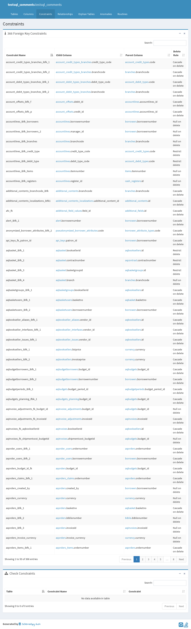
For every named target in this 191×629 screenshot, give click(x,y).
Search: (165, 43)
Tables (16, 14)
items (128, 171)
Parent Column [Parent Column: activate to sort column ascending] (134, 55)
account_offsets (64, 101)
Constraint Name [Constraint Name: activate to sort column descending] (16, 55)
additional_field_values (69, 210)
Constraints (45, 14)
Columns (29, 14)
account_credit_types (137, 62)
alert (58, 220)
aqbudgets (131, 369)
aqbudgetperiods (134, 389)
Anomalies (106, 14)
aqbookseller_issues (67, 339)
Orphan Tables (86, 14)
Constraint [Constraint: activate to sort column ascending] (135, 591)
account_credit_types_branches (73, 62)
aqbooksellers (133, 250)
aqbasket (61, 250)
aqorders (130, 448)
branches (130, 72)
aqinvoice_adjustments (69, 409)
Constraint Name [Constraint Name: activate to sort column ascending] (57, 591)
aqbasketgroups (134, 270)
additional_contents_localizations (75, 200)
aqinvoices (131, 419)
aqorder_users (64, 448)
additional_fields (134, 210)
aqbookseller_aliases (67, 319)
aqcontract (131, 260)
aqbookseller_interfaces (69, 329)
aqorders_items (64, 547)
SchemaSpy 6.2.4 (29, 624)
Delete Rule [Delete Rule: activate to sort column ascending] (177, 53)
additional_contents (67, 191)
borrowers (131, 121)
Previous (126, 559)
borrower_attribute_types (139, 230)
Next (181, 559)
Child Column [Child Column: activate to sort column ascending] (64, 55)
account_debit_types (137, 82)
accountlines (132, 101)
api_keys (60, 240)
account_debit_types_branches (73, 82)
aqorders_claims (65, 478)
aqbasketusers (64, 300)
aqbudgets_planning (67, 399)
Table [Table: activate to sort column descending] (9, 591)
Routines (122, 14)
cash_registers (133, 181)
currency (130, 349)
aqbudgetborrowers (67, 369)
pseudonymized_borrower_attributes (77, 230)
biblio (128, 518)
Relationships (65, 14)
